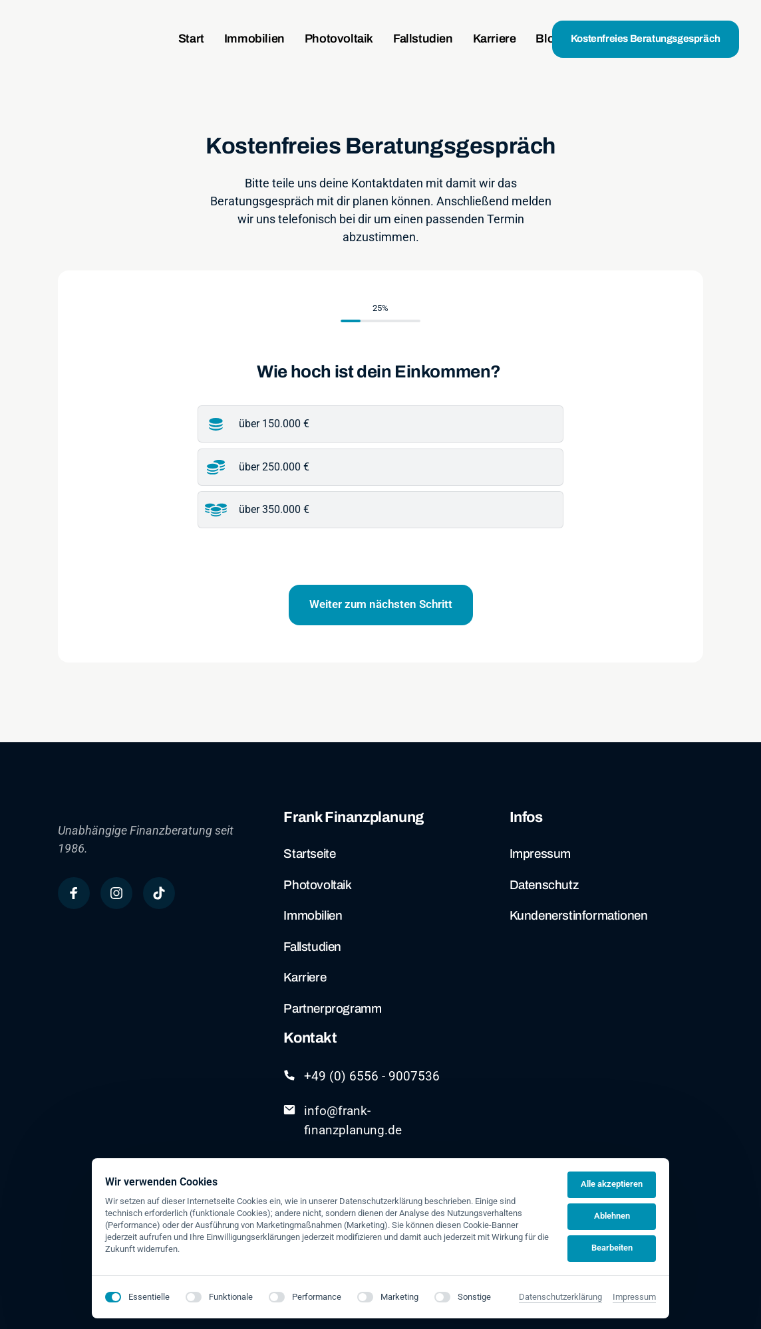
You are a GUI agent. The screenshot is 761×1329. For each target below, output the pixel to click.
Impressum (634, 1297)
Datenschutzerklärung (560, 1297)
